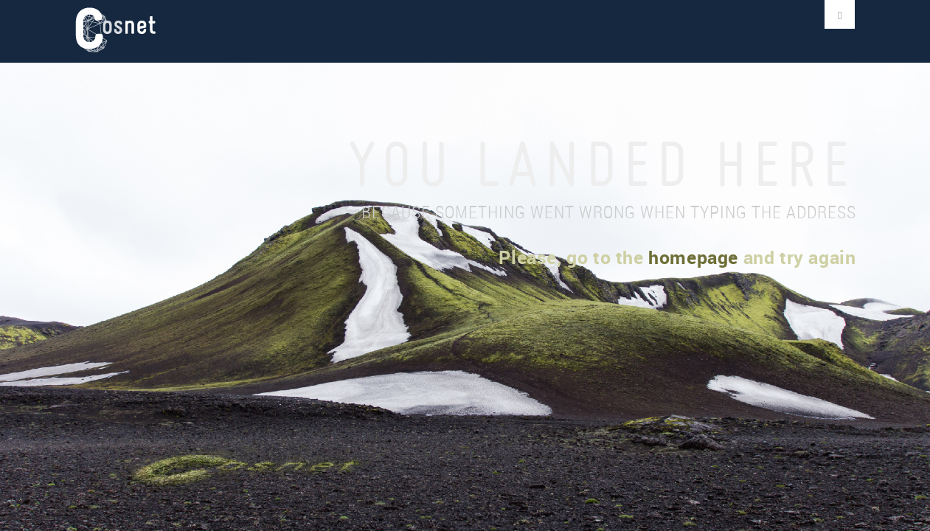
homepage (693, 256)
